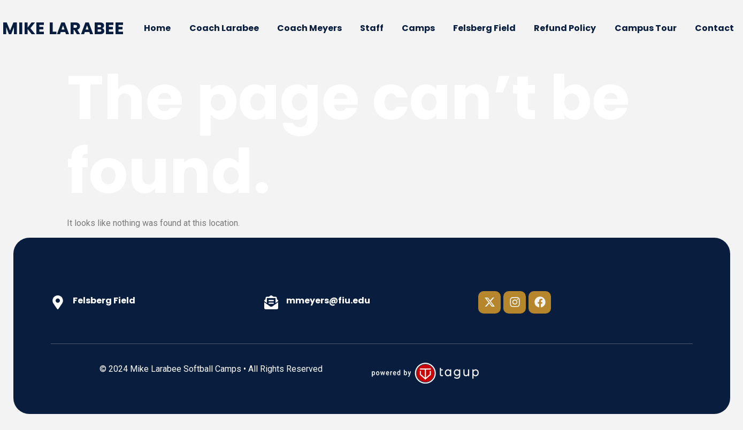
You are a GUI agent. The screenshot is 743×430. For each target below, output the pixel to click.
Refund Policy (565, 28)
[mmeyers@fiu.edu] (271, 302)
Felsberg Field (484, 28)
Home (157, 28)
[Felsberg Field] (58, 302)
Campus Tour (646, 28)
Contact (714, 28)
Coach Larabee (224, 28)
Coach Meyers (309, 28)
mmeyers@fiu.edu (328, 300)
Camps (418, 28)
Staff (372, 28)
